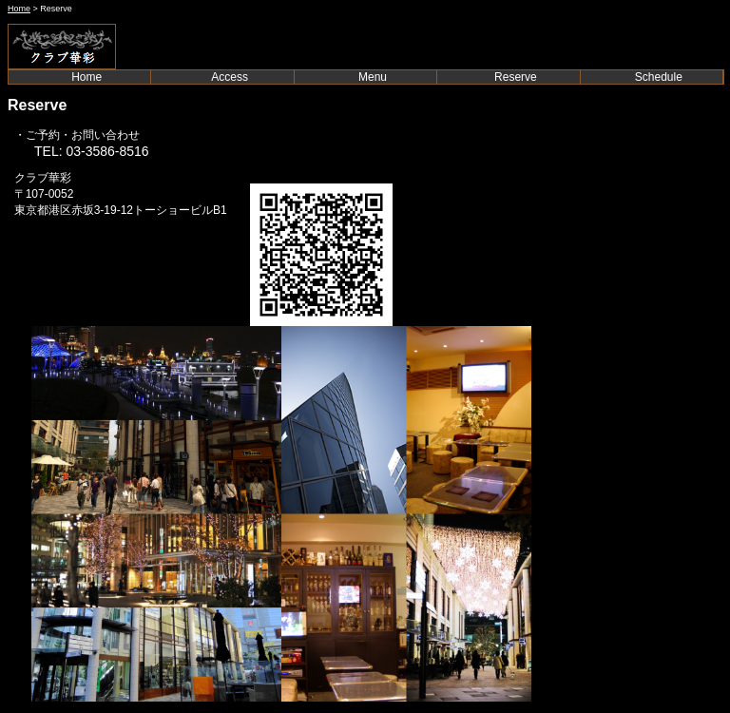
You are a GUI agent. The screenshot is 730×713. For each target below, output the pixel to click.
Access (229, 77)
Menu (372, 77)
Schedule (658, 77)
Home (19, 8)
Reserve (515, 77)
